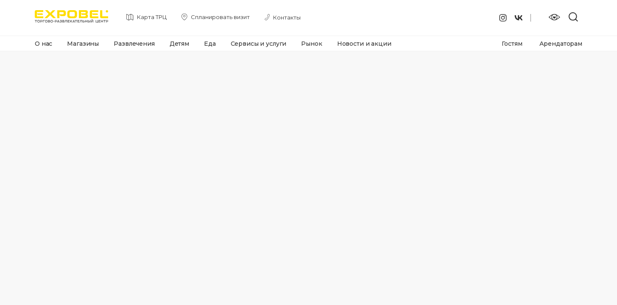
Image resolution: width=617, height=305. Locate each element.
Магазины (83, 43)
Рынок (311, 43)
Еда (210, 43)
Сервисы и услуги (259, 43)
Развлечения (134, 43)
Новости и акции (364, 43)
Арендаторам (560, 43)
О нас (43, 43)
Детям (179, 43)
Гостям (512, 43)
